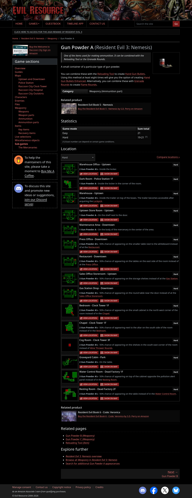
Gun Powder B (80, 435)
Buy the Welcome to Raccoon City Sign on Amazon (40, 50)
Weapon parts (26, 115)
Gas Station (172, 278)
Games (33, 23)
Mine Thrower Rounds (101, 348)
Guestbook (53, 23)
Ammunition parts (28, 122)
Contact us (97, 23)
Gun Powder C (80, 439)
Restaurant (93, 247)
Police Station (26, 82)
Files (17, 104)
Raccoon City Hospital (30, 90)
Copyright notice (61, 487)
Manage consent (21, 487)
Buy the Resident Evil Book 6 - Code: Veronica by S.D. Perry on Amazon (113, 416)
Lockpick (97, 201)
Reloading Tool (105, 74)
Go (176, 23)
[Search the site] (154, 24)
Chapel (105, 313)
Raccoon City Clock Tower (32, 86)
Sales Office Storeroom (90, 296)
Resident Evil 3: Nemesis (32, 38)
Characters (21, 97)
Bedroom (101, 330)
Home (19, 23)
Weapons (23, 111)
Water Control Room (165, 393)
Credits (99, 487)
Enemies (19, 100)
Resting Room (110, 379)
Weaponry (52, 38)
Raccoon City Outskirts (31, 93)
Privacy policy (83, 487)
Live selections (23, 136)
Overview (20, 68)
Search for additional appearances (93, 463)
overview (84, 456)
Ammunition (25, 118)
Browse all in (91, 460)
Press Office (92, 264)
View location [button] (90, 173)
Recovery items (27, 133)
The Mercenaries (27, 147)
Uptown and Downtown (31, 79)
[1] (146, 136)
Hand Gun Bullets (135, 74)
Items (18, 126)
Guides (19, 72)
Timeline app (75, 23)
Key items (23, 129)
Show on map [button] (110, 173)
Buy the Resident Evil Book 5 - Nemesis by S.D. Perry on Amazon (110, 108)
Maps (18, 75)
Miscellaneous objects (27, 140)
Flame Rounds (89, 84)
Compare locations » (168, 157)
